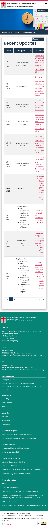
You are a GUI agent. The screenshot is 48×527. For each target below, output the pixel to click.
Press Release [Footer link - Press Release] (7, 403)
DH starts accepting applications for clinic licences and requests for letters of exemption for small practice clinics (41, 86)
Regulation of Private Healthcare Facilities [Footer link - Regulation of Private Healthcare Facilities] (17, 434)
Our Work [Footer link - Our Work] (5, 416)
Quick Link (41, 10)
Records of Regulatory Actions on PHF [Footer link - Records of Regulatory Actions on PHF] (16, 473)
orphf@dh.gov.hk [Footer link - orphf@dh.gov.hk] (8, 380)
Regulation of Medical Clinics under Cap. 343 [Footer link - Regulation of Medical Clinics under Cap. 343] (19, 438)
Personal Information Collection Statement (39, 216)
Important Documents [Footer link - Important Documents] (10, 487)
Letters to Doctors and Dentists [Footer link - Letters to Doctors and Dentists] (13, 462)
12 (43, 299)
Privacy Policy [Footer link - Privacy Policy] (25, 513)
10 (36, 299)
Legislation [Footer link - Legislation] (6, 420)
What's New (15, 32)
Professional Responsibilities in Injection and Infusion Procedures (41, 105)
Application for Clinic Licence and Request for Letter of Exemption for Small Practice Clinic (41, 164)
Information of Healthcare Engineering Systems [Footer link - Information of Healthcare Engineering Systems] (20, 491)
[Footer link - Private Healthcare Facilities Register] (24, 448)
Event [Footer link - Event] (4, 407)
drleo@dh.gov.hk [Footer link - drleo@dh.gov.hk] (8, 383)
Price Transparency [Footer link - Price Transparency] (9, 501)
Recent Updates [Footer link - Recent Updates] (8, 399)
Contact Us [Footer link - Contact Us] (6, 424)
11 (39, 299)
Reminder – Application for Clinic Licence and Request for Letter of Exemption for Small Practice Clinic (41, 123)
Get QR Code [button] (38, 39)
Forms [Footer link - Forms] (4, 483)
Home (5, 32)
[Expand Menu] (45, 4)
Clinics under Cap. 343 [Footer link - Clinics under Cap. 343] (10, 452)
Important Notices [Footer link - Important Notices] (8, 513)
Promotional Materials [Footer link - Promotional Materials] (10, 466)
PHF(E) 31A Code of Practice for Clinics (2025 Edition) (43, 184)
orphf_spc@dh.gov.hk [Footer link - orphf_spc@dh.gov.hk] (10, 386)
